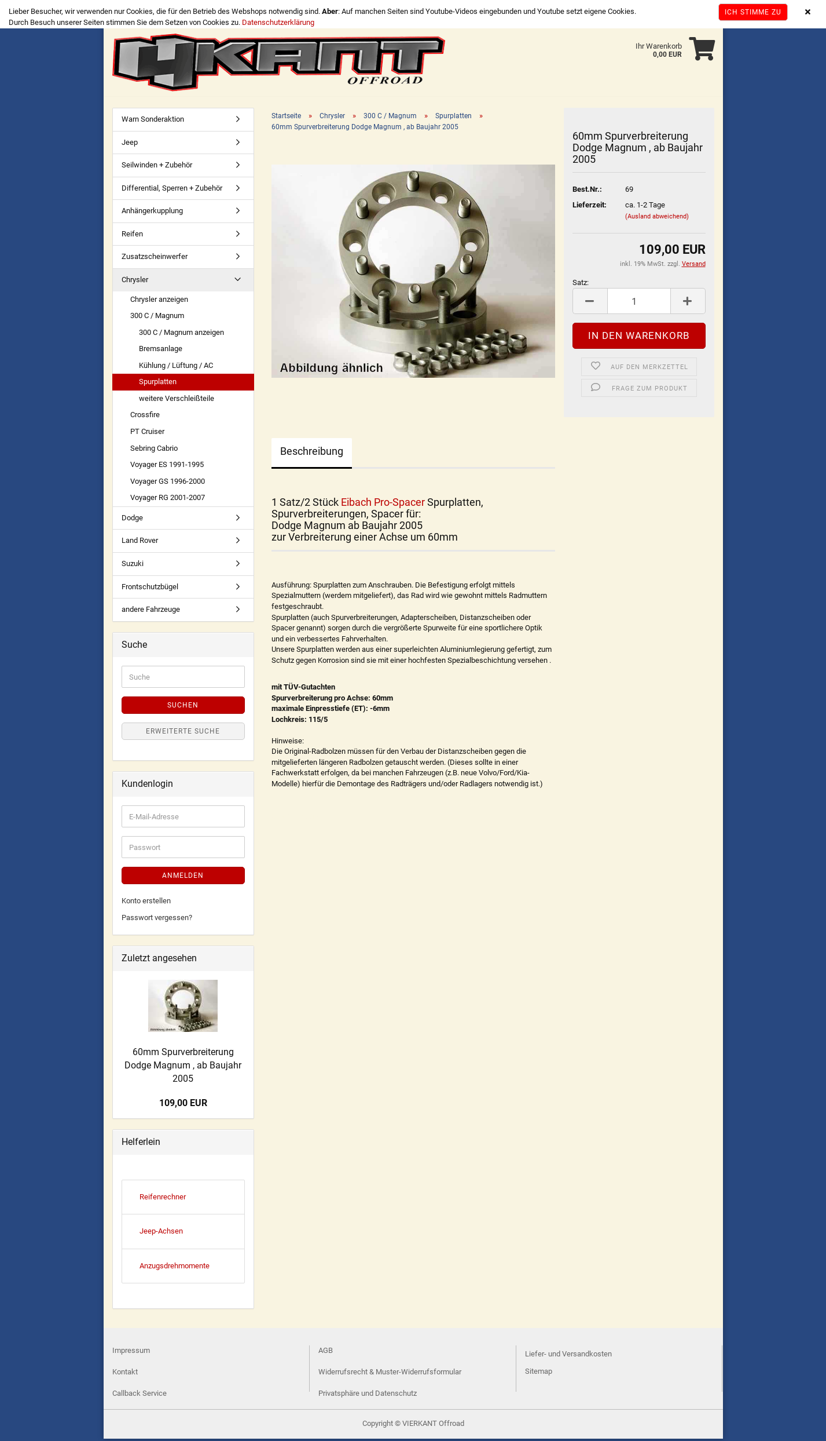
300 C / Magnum (157, 317)
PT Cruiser (147, 433)
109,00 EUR (183, 1105)
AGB (325, 1352)
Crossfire (145, 417)
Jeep (130, 144)
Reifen (132, 236)
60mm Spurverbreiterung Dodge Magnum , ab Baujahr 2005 (182, 1067)
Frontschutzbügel (150, 589)
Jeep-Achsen (161, 1233)
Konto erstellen (146, 903)
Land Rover (140, 542)
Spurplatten (158, 384)
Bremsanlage (160, 350)
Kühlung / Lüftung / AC (176, 367)
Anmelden (183, 878)
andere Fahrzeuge (151, 611)
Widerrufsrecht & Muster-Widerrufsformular (389, 1374)
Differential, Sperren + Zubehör (172, 190)
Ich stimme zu (753, 12)
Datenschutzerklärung (278, 22)
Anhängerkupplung (152, 213)
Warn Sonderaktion (153, 121)
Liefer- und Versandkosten (568, 1356)
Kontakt (125, 1374)
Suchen (183, 707)
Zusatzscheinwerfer (155, 258)
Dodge (132, 520)
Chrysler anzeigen (159, 301)
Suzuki (133, 565)
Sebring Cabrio (154, 450)
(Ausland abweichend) (657, 218)
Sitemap (538, 1373)
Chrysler (135, 282)
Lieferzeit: (589, 207)
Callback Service (139, 1395)
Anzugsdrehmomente (174, 1268)
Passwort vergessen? (157, 919)
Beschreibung (311, 453)
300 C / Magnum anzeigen (181, 334)
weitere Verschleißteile (176, 400)
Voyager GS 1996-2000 (167, 483)
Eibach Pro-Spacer (383, 504)
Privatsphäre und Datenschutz (367, 1395)
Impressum (131, 1352)
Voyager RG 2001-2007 (167, 499)
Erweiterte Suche (183, 733)
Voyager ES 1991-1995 (167, 466)
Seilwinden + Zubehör (157, 167)
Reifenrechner (162, 1199)
